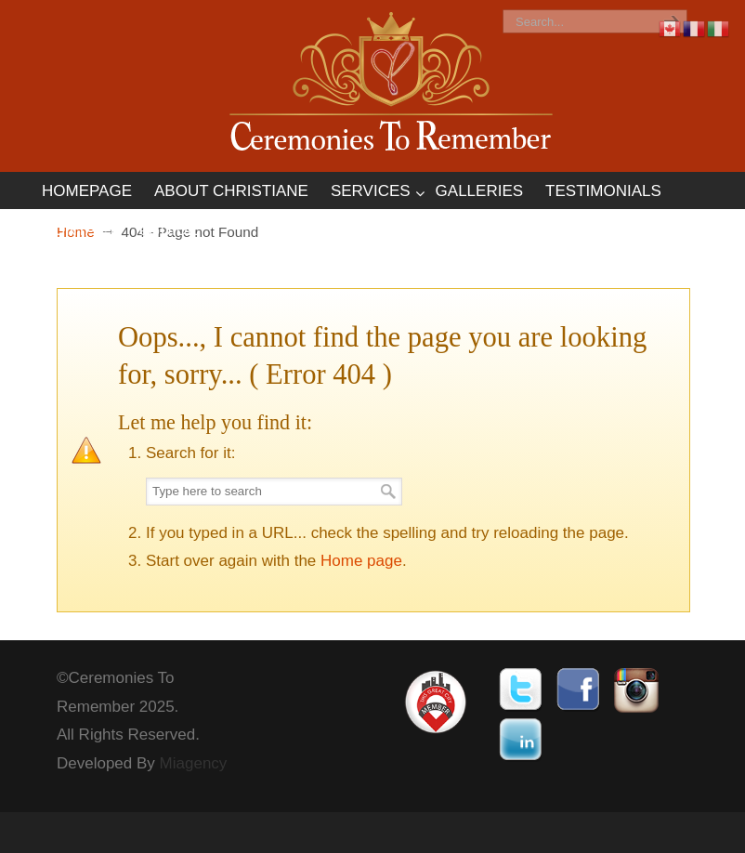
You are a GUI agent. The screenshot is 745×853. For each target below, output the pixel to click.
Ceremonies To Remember (391, 85)
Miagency (194, 763)
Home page (361, 561)
